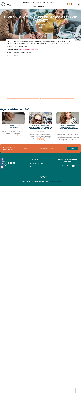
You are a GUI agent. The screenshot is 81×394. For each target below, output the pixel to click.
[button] (79, 4)
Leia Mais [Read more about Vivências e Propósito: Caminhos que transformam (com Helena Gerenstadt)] (40, 139)
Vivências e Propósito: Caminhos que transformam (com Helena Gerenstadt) (40, 127)
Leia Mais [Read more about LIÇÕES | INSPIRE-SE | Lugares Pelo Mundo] (13, 135)
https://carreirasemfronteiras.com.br (28, 49)
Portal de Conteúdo (45, 2)
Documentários (38, 6)
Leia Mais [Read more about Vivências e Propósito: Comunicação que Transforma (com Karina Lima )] (68, 141)
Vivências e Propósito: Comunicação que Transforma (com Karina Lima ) (68, 128)
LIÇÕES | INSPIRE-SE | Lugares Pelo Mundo (13, 126)
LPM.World (28, 2)
